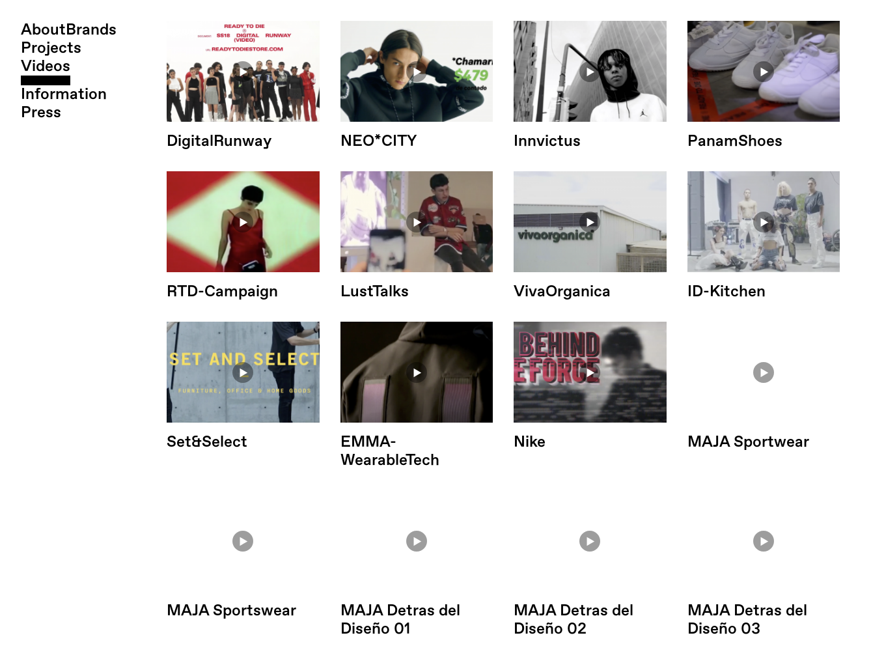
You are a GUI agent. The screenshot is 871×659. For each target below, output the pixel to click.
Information (64, 94)
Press (41, 113)
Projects (51, 48)
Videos (45, 66)
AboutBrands (69, 30)
